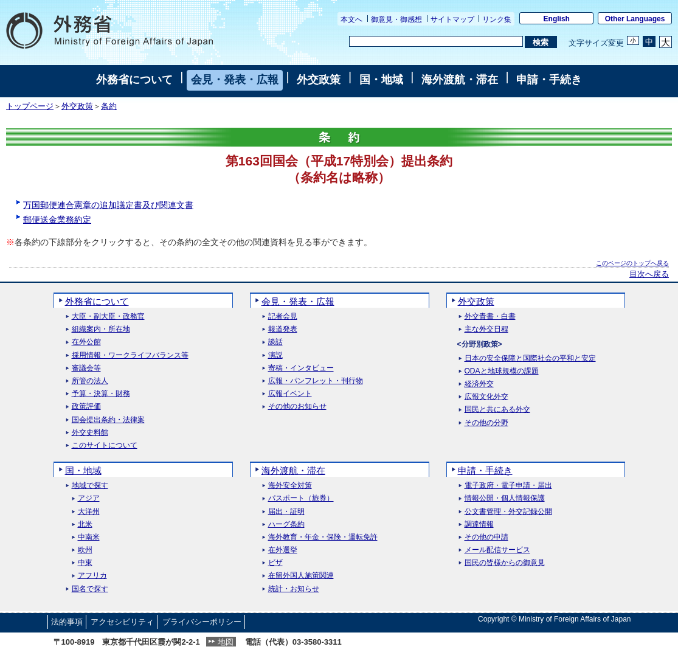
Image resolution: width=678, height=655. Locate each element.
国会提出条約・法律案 (108, 420)
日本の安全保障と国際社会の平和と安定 (530, 358)
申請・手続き (549, 80)
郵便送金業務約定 (57, 219)
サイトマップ (452, 19)
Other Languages (635, 19)
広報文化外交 (486, 397)
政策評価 (86, 407)
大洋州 (89, 512)
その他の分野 (486, 423)
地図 (225, 641)
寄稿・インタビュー (301, 368)
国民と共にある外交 (497, 410)
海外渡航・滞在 (459, 80)
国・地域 (381, 80)
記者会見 (282, 317)
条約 (109, 106)
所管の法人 (90, 381)
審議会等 (86, 368)
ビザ (275, 563)
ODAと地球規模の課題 (502, 371)
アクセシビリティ (122, 621)
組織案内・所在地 (101, 329)
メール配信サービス (497, 550)
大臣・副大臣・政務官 (108, 317)
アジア (89, 498)
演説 (275, 355)
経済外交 (479, 384)
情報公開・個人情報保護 (505, 498)
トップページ (30, 106)
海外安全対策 (290, 486)
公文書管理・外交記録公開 (508, 512)
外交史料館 (90, 433)
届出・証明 (286, 512)
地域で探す (90, 486)
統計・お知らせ (293, 589)
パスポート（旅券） (301, 498)
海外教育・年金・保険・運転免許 (323, 537)
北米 (85, 525)
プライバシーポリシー (201, 621)
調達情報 (479, 525)
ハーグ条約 (286, 525)
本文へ (351, 19)
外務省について (134, 80)
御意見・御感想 (396, 19)
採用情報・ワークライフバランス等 (130, 355)
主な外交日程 (486, 329)
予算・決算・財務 (101, 394)
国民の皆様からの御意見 (505, 563)
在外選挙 (282, 550)
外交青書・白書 (490, 317)
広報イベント (290, 394)
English (557, 19)
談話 (275, 342)
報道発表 (282, 329)
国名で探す (90, 589)
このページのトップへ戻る (632, 263)
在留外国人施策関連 (301, 576)
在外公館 (86, 342)
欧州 (85, 550)
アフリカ (92, 576)
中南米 (89, 537)
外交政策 (319, 80)
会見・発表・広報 (234, 80)
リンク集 (496, 19)
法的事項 (67, 621)
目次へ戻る (649, 274)
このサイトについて (104, 445)
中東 (85, 563)
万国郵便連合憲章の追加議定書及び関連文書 (108, 205)
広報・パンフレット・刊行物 (315, 381)
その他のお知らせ (297, 407)
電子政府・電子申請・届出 (508, 486)
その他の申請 (486, 537)
